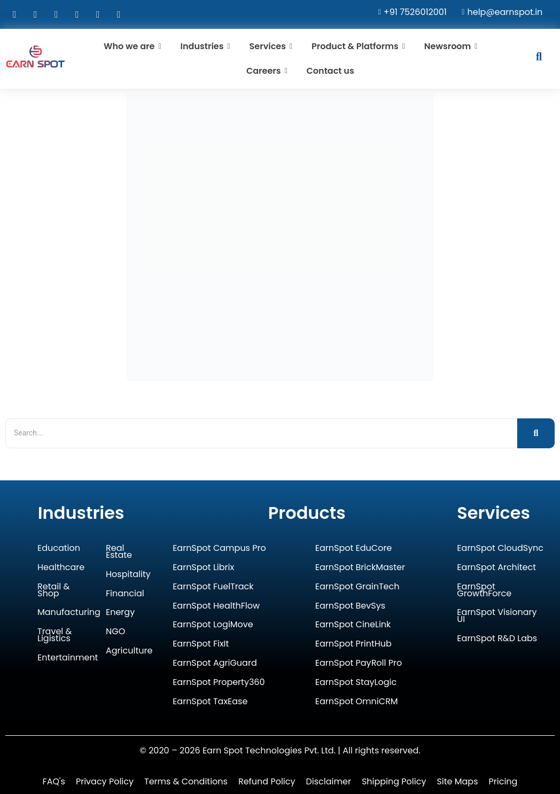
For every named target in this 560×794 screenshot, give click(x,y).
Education (58, 548)
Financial (125, 593)
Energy (120, 612)
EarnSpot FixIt (201, 644)
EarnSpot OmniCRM (356, 701)
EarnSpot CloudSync (500, 548)
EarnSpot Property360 (219, 682)
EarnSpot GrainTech (357, 586)
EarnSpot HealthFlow (216, 606)
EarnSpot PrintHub (353, 644)
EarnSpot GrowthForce (484, 590)
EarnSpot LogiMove (213, 624)
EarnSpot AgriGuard (215, 663)
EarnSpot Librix (203, 567)
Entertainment (67, 658)
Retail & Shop (53, 590)
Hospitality (128, 574)
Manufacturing (68, 612)
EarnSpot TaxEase (210, 701)
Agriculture (129, 651)
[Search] (261, 433)
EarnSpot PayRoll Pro (358, 663)
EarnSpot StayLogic (355, 682)
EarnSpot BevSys (350, 606)
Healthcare (60, 567)
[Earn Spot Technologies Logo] (35, 56)
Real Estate (119, 552)
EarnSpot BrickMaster (360, 567)
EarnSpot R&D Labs (497, 638)
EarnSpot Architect (496, 567)
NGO (115, 631)
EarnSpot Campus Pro (219, 548)
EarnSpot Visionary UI (496, 616)
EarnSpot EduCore (353, 548)
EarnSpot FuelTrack (213, 586)
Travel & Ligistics (54, 635)
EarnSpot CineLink (353, 624)
